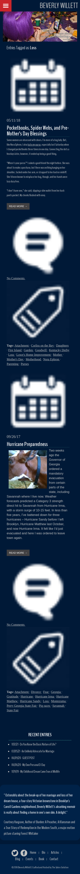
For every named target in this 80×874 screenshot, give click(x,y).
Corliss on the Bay (43, 345)
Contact (54, 859)
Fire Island (15, 350)
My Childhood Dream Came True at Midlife (40, 771)
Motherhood (34, 359)
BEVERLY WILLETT (59, 6)
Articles (55, 852)
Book (41, 859)
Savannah (58, 705)
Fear (46, 692)
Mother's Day (15, 359)
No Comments (16, 278)
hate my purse (34, 145)
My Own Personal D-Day (33, 765)
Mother (58, 354)
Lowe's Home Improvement (33, 354)
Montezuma (58, 701)
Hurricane (27, 696)
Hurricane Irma (45, 696)
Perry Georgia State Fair (22, 705)
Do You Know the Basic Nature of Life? (38, 744)
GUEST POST (28, 758)
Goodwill (41, 350)
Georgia (56, 692)
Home (33, 852)
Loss (11, 354)
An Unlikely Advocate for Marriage (38, 751)
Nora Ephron (51, 359)
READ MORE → (18, 206)
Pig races (45, 705)
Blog (17, 859)
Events (29, 859)
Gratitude (13, 696)
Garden (29, 350)
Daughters (62, 345)
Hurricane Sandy (30, 701)
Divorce (36, 692)
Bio (43, 852)
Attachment (22, 345)
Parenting (13, 364)
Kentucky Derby (59, 350)
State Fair (13, 710)
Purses (25, 364)
